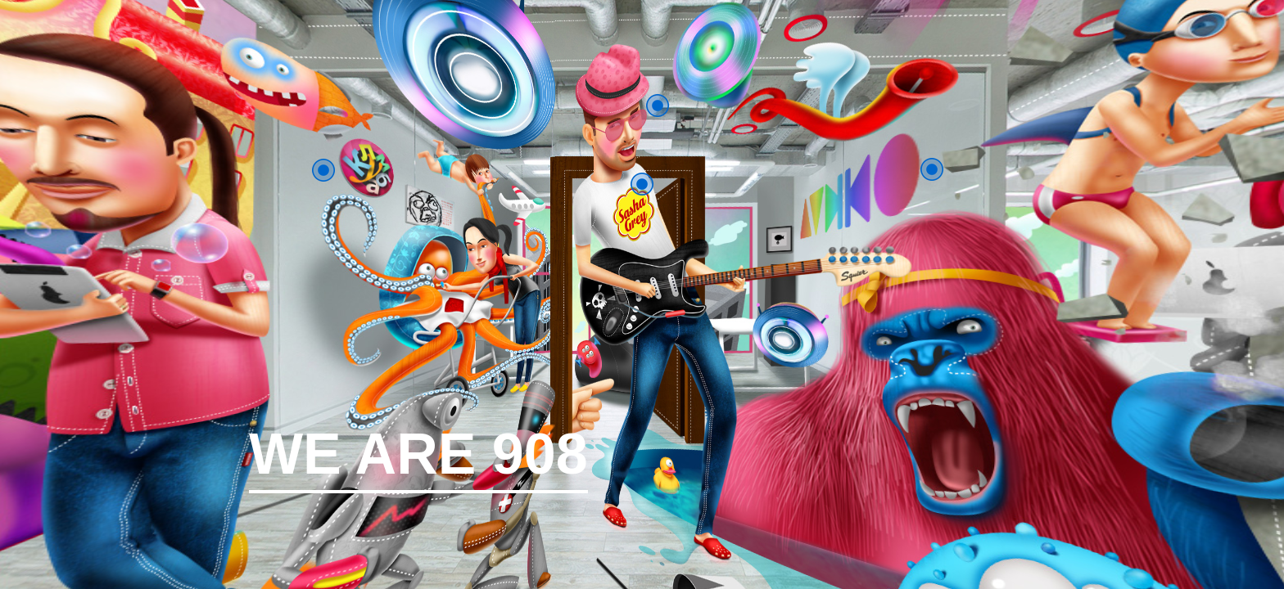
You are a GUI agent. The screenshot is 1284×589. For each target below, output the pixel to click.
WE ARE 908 (418, 460)
